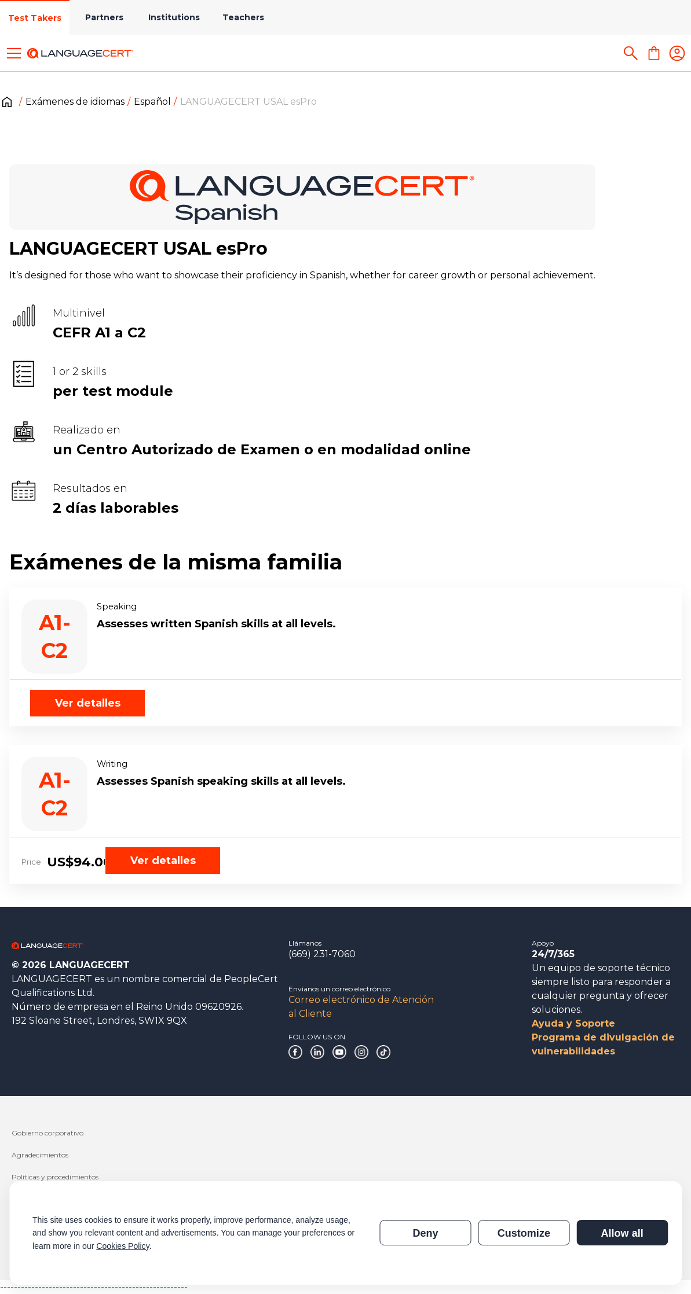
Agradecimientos (40, 1154)
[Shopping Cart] (654, 53)
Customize (524, 1233)
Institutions (174, 17)
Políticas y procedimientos (55, 1176)
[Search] (630, 53)
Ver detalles (87, 703)
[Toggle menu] (14, 53)
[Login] (677, 53)
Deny (425, 1233)
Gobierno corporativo (47, 1132)
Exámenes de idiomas (75, 101)
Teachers (243, 17)
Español (152, 101)
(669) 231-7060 (322, 954)
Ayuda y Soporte (573, 1023)
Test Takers (34, 18)
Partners (104, 17)
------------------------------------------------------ (94, 1286)
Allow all (622, 1233)
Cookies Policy (122, 1246)
